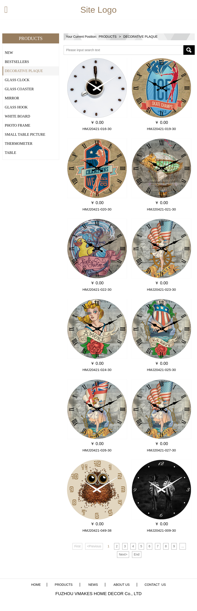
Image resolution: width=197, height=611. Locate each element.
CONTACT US (155, 584)
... (182, 546)
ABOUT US (121, 584)
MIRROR (12, 98)
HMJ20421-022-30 (96, 289)
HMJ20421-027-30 (161, 450)
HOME (36, 584)
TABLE (10, 153)
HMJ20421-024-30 (96, 370)
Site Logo (98, 10)
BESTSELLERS (17, 62)
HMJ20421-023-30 (161, 289)
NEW (9, 53)
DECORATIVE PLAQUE (24, 71)
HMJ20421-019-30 (161, 129)
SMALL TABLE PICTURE (25, 134)
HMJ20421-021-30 (161, 209)
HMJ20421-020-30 (96, 209)
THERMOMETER (18, 143)
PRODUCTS (108, 36)
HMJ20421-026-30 (96, 450)
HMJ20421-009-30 (161, 530)
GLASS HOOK (16, 107)
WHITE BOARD (17, 116)
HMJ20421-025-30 (161, 370)
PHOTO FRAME (17, 125)
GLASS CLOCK (17, 80)
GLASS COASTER (19, 89)
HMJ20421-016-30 (96, 129)
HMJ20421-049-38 (96, 530)
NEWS (92, 584)
